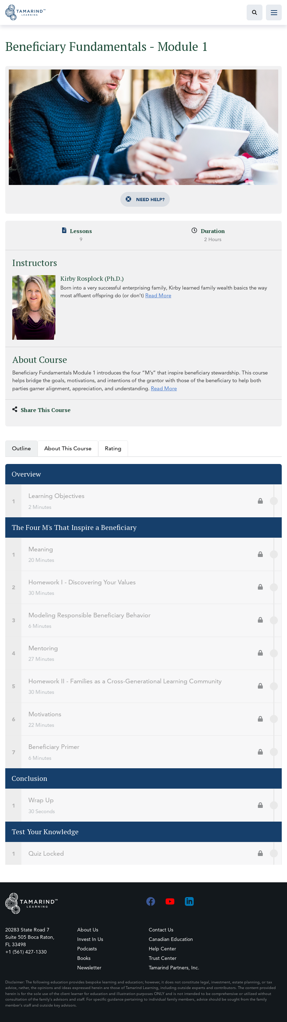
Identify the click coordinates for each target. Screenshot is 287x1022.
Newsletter (89, 967)
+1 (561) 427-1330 (26, 952)
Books (84, 958)
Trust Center (162, 958)
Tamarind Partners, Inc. (174, 967)
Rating (113, 452)
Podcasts (87, 948)
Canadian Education (171, 939)
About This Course (68, 452)
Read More (161, 295)
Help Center (162, 948)
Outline (21, 452)
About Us (87, 930)
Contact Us (161, 930)
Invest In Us (90, 939)
